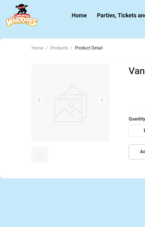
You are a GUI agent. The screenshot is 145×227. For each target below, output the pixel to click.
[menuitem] (79, 15)
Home (79, 15)
